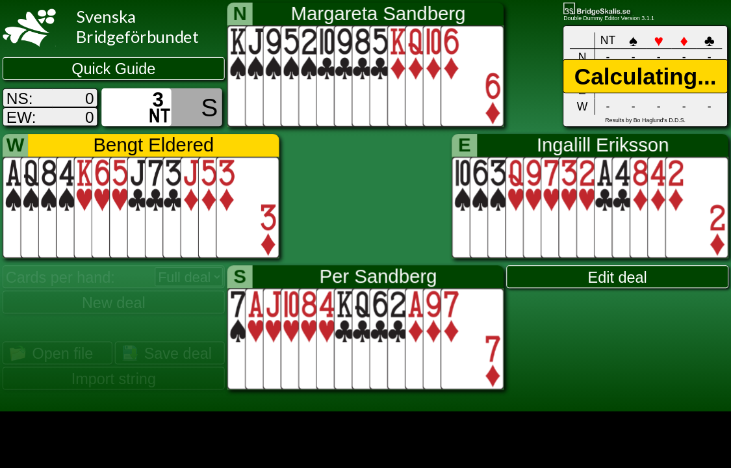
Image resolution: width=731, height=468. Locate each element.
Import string (113, 378)
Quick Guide (113, 68)
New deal (114, 302)
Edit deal (617, 276)
